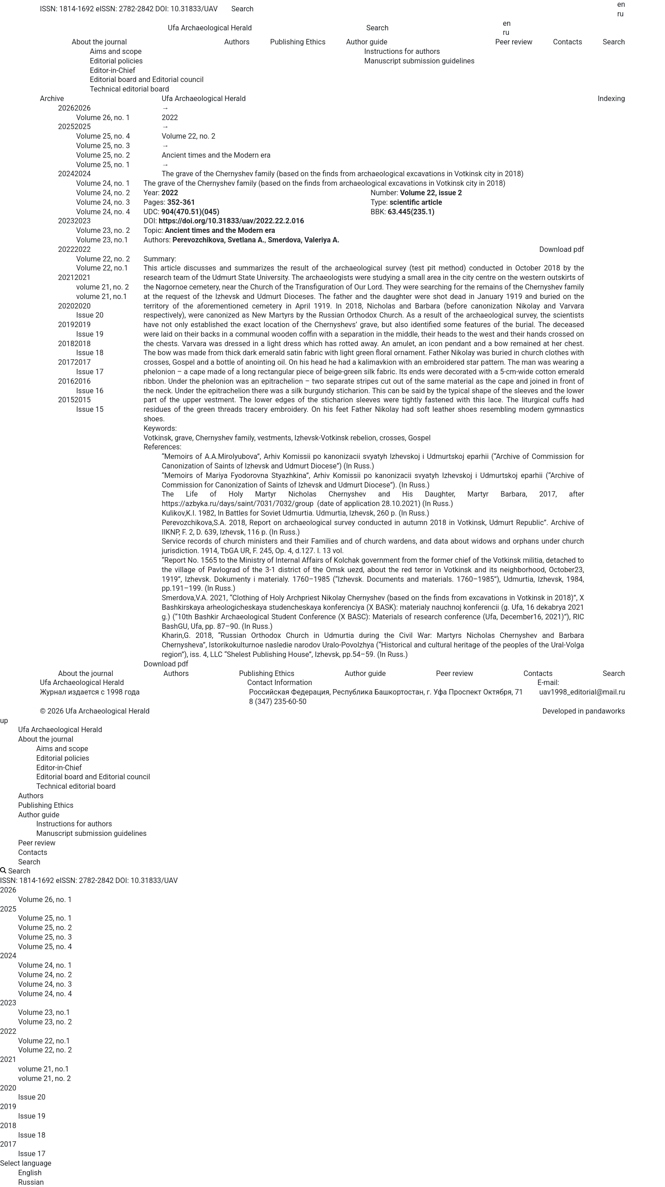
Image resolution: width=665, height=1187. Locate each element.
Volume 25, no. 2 (103, 155)
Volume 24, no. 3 (103, 202)
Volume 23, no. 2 (103, 230)
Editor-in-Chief (112, 70)
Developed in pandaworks (584, 711)
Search (614, 42)
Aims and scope (116, 51)
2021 (66, 277)
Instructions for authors (402, 51)
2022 (66, 249)
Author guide (365, 673)
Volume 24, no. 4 (103, 211)
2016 (66, 381)
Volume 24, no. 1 (103, 183)
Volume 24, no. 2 (103, 192)
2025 (66, 126)
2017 (66, 362)
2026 (66, 108)
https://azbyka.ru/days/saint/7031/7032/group (237, 503)
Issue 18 (89, 352)
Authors (236, 42)
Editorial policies (116, 61)
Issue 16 (89, 390)
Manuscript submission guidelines (419, 61)
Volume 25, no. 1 (103, 164)
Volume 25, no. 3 (103, 145)
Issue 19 (89, 334)
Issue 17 (89, 371)
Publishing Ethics (298, 42)
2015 (66, 400)
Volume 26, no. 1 (103, 117)
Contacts (567, 42)
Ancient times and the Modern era (215, 155)
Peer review (514, 42)
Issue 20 (89, 315)
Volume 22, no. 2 (103, 259)
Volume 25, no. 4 (103, 136)
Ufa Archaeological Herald (203, 98)
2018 (66, 343)
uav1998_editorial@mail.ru (582, 692)
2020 (66, 306)
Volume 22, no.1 (102, 268)
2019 (66, 324)
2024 (66, 173)
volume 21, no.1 (101, 296)
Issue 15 (89, 409)
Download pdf (561, 249)
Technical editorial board (129, 89)
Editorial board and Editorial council (147, 79)
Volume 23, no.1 (102, 240)
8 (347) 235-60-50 (278, 701)
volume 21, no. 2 (102, 287)
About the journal (85, 673)
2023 (66, 221)
